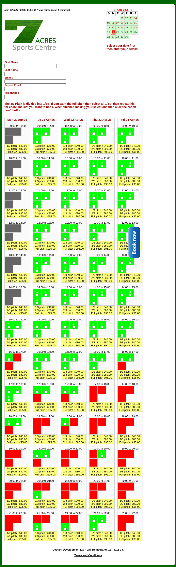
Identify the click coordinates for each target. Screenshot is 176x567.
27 (113, 36)
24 (130, 31)
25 (135, 31)
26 (108, 36)
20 (113, 31)
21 (117, 31)
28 (117, 36)
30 (126, 36)
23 (126, 31)
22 (122, 31)
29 (122, 36)
